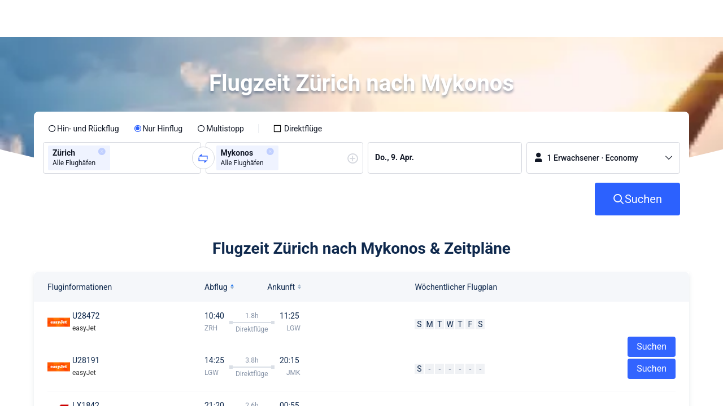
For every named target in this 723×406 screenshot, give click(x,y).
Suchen (652, 368)
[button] (610, 18)
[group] (122, 158)
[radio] (83, 129)
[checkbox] (297, 129)
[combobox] (116, 157)
